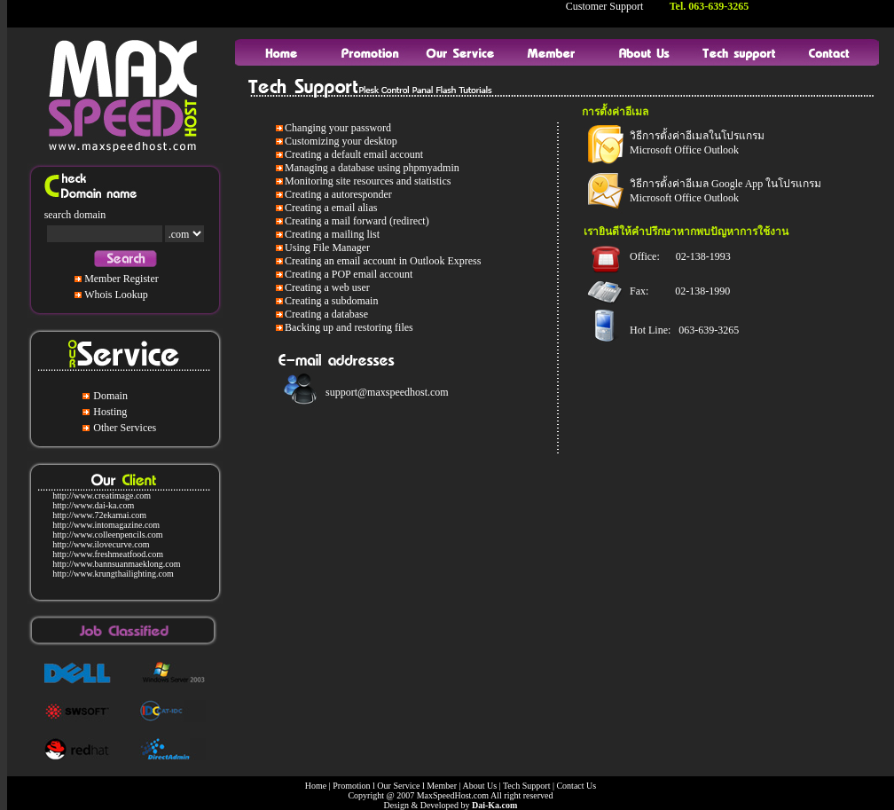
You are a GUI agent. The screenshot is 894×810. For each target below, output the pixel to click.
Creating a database (326, 314)
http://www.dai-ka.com (93, 505)
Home (315, 785)
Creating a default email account (354, 154)
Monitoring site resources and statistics (368, 181)
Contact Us (576, 785)
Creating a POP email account (348, 274)
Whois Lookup (116, 294)
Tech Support (526, 785)
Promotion (351, 785)
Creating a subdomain (331, 301)
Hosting (110, 411)
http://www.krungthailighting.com (113, 573)
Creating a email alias (331, 207)
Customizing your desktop (341, 141)
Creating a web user (327, 287)
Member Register (121, 278)
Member (442, 785)
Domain (110, 395)
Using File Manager (327, 247)
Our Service (398, 785)
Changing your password (338, 128)
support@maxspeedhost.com (387, 392)
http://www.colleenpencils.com (107, 534)
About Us (479, 785)
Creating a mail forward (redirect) (357, 221)
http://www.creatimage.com (101, 495)
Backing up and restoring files (349, 327)
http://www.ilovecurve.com (100, 544)
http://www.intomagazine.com (106, 525)
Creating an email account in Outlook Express (383, 261)
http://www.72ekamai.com (99, 515)
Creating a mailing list (332, 234)
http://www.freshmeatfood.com (107, 554)
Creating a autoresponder (338, 194)
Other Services (124, 427)
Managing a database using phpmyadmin (372, 167)
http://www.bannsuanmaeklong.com (116, 564)
